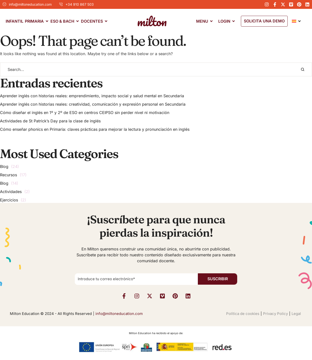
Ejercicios (9, 199)
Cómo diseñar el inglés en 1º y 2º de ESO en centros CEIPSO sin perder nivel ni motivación (84, 112)
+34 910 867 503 (79, 4)
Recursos (8, 174)
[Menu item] (14, 21)
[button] (264, 21)
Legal (296, 313)
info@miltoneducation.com (30, 4)
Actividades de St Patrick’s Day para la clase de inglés (50, 120)
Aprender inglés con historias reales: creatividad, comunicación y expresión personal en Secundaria (93, 104)
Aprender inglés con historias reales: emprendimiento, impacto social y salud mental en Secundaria (92, 95)
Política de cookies (242, 313)
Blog (4, 166)
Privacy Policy (275, 313)
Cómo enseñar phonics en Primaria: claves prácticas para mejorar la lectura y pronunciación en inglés (94, 129)
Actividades (11, 191)
